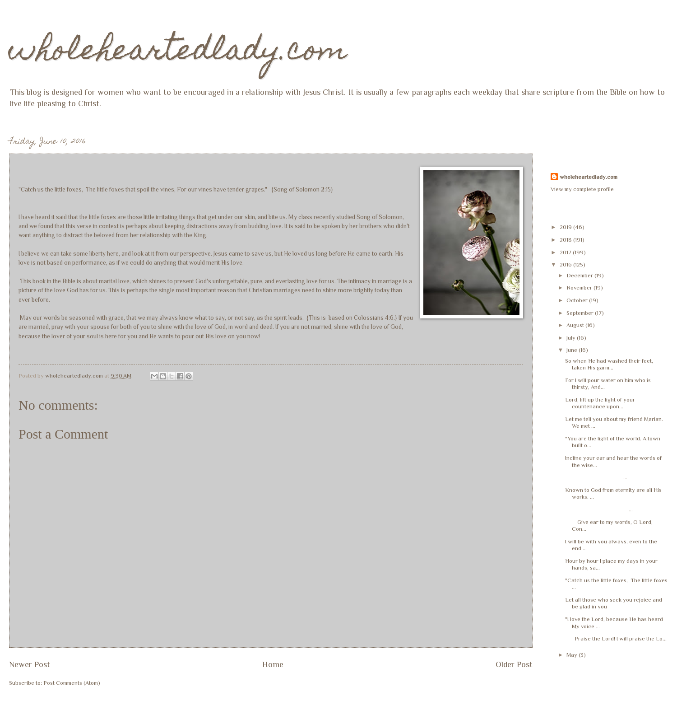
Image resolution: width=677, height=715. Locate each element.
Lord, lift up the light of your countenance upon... (600, 403)
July (571, 337)
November (580, 287)
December (580, 275)
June (572, 349)
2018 (566, 239)
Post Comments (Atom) (71, 682)
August (575, 325)
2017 (566, 252)
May (572, 654)
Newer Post (29, 664)
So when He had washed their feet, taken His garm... (609, 364)
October (577, 300)
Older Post (514, 664)
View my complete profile (582, 189)
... (596, 477)
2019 (566, 227)
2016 (566, 264)
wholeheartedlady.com (178, 52)
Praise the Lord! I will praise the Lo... (616, 638)
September (580, 312)
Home (272, 664)
